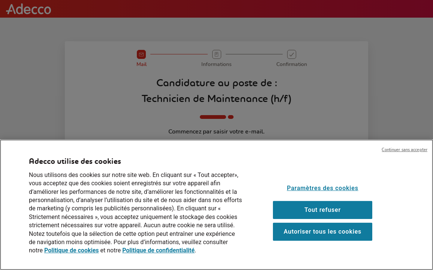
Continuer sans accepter (404, 159)
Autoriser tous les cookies (322, 241)
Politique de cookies (71, 260)
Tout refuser (322, 219)
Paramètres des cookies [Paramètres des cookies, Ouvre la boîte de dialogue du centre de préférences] (322, 197)
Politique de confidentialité (158, 260)
